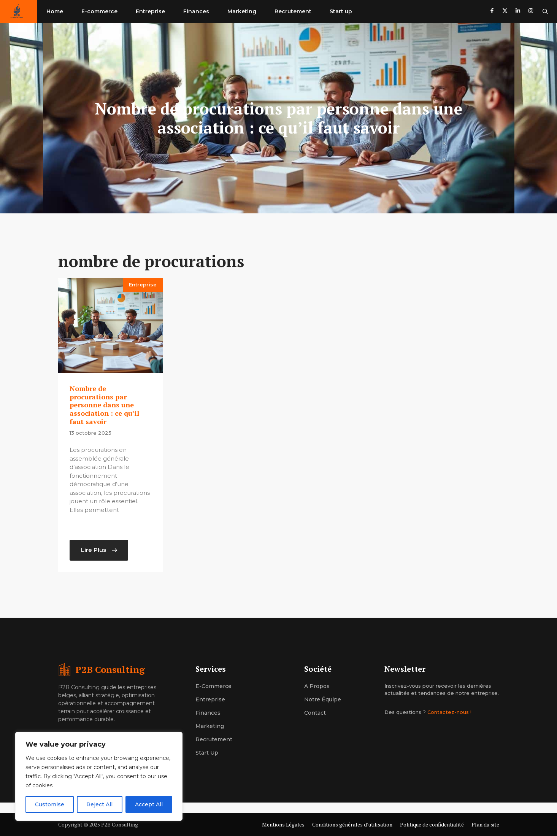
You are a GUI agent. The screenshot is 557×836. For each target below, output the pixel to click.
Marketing (241, 11)
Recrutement (293, 11)
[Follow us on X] (505, 12)
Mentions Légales (283, 824)
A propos (317, 686)
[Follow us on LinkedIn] (518, 12)
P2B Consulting (110, 669)
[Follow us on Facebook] (492, 12)
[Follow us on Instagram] (530, 12)
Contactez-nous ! (449, 712)
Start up (341, 11)
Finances (196, 11)
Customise (49, 804)
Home (54, 11)
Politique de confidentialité (432, 824)
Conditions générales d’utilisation (352, 824)
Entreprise (150, 11)
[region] (98, 776)
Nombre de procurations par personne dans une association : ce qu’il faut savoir (104, 405)
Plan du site (485, 824)
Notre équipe (322, 699)
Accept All (149, 804)
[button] (545, 11)
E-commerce (99, 11)
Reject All (99, 804)
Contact (315, 712)
